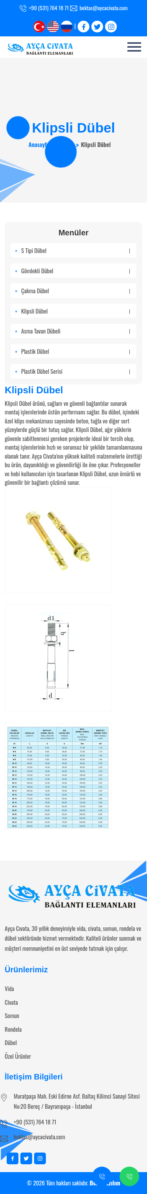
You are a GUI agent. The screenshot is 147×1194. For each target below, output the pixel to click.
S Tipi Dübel (75, 250)
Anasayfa (39, 144)
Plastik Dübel (75, 351)
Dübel (65, 144)
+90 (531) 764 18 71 (35, 1121)
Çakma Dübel (75, 290)
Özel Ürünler (18, 1056)
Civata (11, 1002)
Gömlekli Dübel (75, 270)
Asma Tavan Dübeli (75, 330)
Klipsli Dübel (75, 311)
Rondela (13, 1029)
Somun (12, 1015)
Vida (9, 988)
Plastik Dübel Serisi (75, 371)
